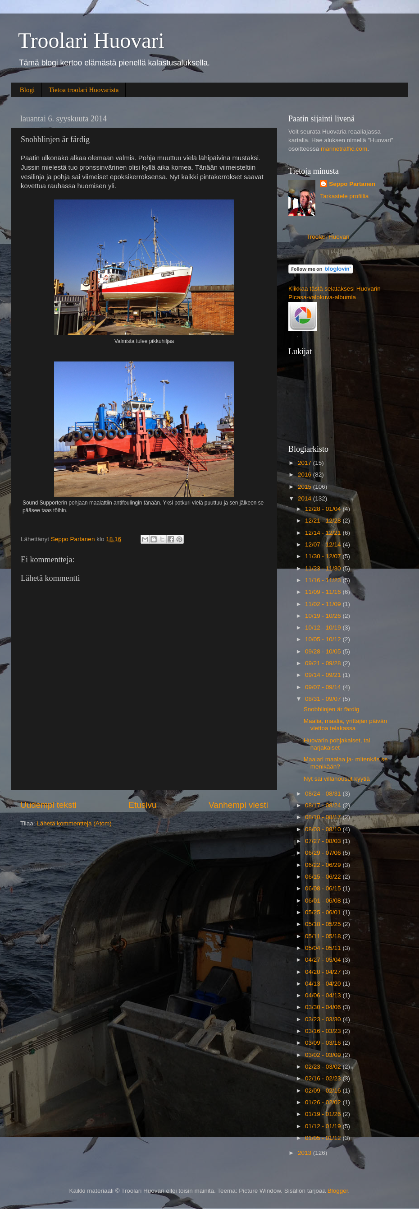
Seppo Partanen (352, 184)
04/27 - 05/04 (323, 959)
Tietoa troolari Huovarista (83, 89)
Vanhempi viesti (238, 805)
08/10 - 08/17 (323, 817)
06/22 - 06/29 (323, 865)
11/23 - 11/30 (323, 568)
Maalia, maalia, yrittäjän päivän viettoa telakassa (345, 725)
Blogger (338, 1190)
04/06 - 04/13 (323, 995)
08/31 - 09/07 (323, 698)
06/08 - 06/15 (323, 888)
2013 (305, 1152)
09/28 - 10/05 (323, 651)
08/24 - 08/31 (323, 793)
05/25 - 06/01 (323, 912)
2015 (305, 486)
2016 (305, 474)
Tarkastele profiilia (344, 196)
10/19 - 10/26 (323, 615)
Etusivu (143, 805)
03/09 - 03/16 (323, 1042)
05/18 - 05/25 (323, 924)
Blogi (27, 89)
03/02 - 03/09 (323, 1055)
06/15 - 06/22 (323, 876)
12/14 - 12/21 (323, 532)
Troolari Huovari (91, 40)
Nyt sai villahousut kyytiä (337, 778)
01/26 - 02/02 (323, 1102)
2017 (305, 462)
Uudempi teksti (48, 805)
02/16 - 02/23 (323, 1078)
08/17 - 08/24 (323, 805)
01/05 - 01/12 (323, 1138)
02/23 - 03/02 (323, 1066)
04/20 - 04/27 (323, 971)
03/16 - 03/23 (323, 1031)
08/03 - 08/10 (323, 829)
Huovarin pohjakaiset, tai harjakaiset (337, 744)
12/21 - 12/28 (323, 520)
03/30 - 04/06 (323, 1007)
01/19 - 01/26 (323, 1114)
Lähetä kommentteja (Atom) (74, 823)
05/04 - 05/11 (323, 948)
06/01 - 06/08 (323, 900)
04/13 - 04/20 (323, 983)
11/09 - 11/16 (323, 591)
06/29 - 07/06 (323, 852)
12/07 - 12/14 (323, 544)
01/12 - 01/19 (323, 1126)
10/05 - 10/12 (323, 639)
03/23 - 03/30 (323, 1019)
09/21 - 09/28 (323, 663)
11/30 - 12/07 (323, 556)
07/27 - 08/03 (323, 841)
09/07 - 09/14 (323, 687)
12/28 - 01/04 (323, 508)
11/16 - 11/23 (323, 580)
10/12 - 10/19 (323, 627)
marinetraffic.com (344, 148)
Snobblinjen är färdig (332, 709)
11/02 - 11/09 (323, 604)
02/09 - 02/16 (323, 1090)
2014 (305, 498)
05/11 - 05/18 (323, 936)
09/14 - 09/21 (323, 675)
